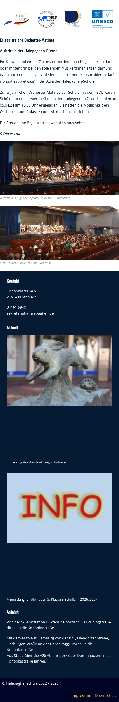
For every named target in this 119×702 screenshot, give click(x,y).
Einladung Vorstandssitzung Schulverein (38, 462)
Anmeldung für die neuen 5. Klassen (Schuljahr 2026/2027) (52, 599)
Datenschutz (106, 695)
